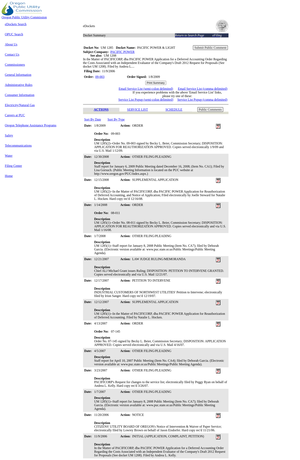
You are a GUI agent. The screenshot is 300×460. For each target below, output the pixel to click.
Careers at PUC (15, 115)
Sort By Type (116, 119)
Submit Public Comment (210, 47)
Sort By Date (92, 119)
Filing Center (13, 165)
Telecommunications (18, 145)
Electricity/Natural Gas (20, 105)
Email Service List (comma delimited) (202, 88)
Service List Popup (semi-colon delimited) (145, 99)
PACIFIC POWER (122, 52)
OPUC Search (14, 34)
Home (9, 176)
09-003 (99, 76)
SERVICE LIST (137, 109)
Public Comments (210, 109)
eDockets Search (15, 24)
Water (9, 155)
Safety (9, 135)
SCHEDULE (173, 109)
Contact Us (12, 54)
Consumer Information (19, 95)
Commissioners (15, 64)
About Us (11, 44)
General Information (18, 74)
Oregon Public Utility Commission (24, 17)
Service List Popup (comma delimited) (202, 99)
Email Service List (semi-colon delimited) (146, 88)
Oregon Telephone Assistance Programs (30, 125)
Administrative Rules (18, 85)
